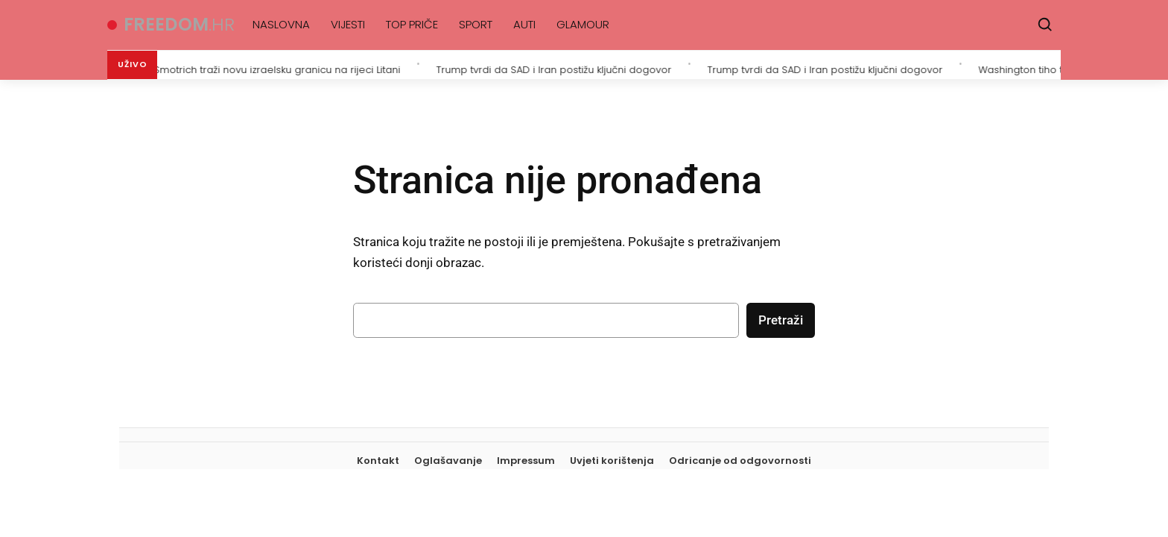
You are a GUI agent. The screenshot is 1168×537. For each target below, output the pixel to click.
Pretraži (780, 320)
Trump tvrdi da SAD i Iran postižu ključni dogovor (557, 69)
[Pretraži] (1045, 24)
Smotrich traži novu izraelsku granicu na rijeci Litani (280, 69)
